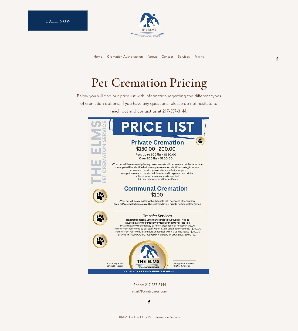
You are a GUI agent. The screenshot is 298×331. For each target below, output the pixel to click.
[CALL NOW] (58, 21)
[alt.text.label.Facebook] (277, 59)
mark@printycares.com (149, 291)
